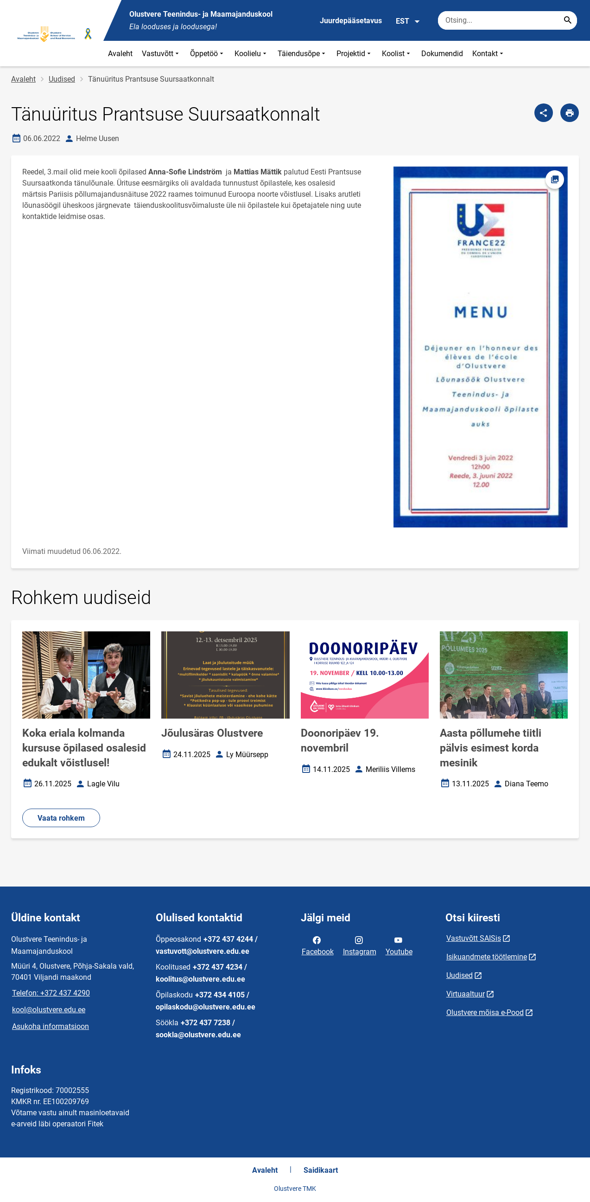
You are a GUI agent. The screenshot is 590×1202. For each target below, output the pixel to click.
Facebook (318, 945)
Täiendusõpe (302, 53)
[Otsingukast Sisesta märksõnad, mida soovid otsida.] (507, 20)
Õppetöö (207, 53)
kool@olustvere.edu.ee (48, 1009)
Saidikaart (321, 1170)
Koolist (397, 53)
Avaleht (120, 53)
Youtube (399, 945)
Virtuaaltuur (465, 994)
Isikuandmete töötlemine (486, 956)
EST (408, 21)
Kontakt (488, 53)
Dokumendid (442, 53)
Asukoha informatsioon (50, 1026)
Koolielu (251, 53)
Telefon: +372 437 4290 (51, 993)
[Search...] (568, 20)
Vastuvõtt (161, 53)
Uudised (62, 79)
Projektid (354, 53)
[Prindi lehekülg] (569, 112)
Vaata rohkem (61, 818)
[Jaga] (543, 112)
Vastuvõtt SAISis (473, 938)
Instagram (359, 945)
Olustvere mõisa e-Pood (485, 1012)
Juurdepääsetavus (351, 20)
